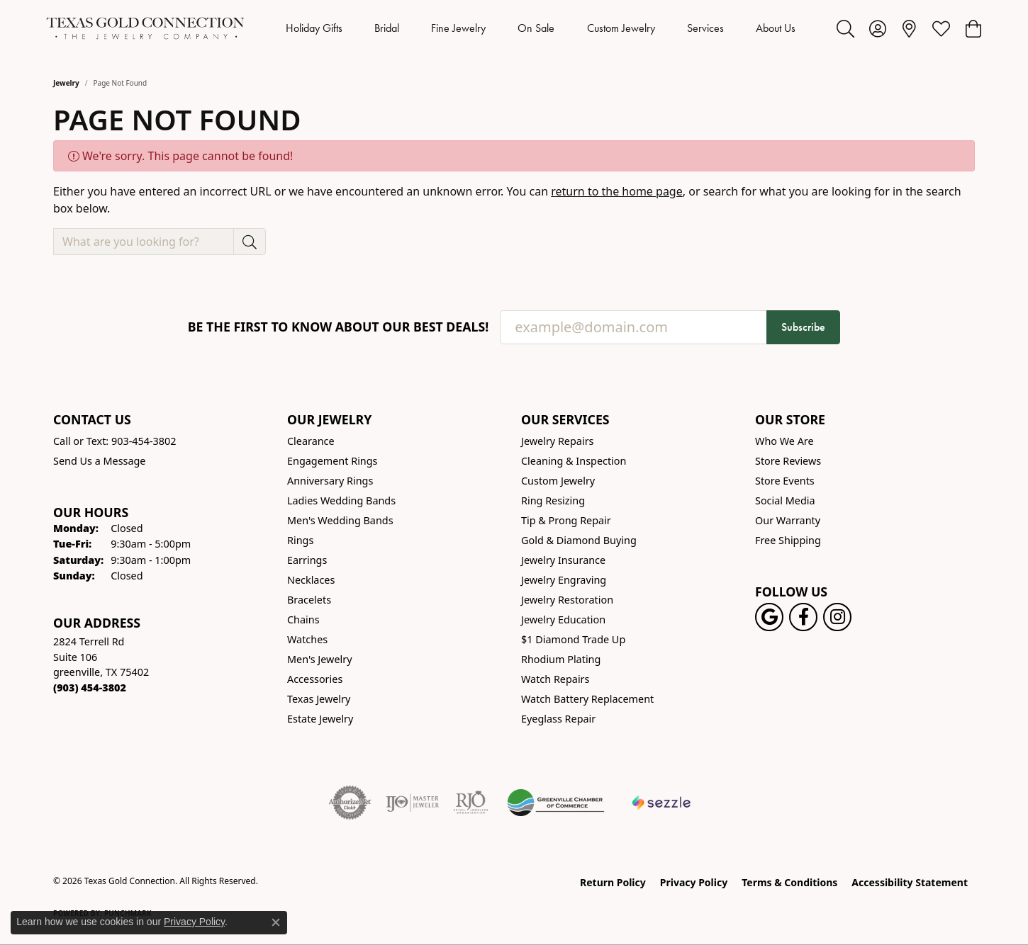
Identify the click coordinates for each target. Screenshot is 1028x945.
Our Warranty (787, 520)
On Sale (536, 28)
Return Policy (613, 882)
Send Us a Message (99, 461)
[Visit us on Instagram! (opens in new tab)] (837, 617)
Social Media (785, 500)
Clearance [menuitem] (311, 441)
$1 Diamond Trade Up (573, 639)
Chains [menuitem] (303, 619)
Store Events (785, 480)
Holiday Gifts (314, 28)
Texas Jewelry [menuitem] (318, 699)
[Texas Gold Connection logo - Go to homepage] (145, 28)
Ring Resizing (553, 500)
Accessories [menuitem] (314, 679)
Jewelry (66, 83)
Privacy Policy (693, 882)
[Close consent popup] (276, 922)
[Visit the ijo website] (412, 802)
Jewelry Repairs (557, 441)
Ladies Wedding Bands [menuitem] (341, 500)
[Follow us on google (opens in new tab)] (769, 617)
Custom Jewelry (621, 28)
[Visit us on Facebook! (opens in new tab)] (803, 617)
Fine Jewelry (458, 28)
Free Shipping (788, 540)
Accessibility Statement (909, 882)
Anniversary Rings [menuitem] (330, 480)
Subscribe (803, 327)
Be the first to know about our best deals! (338, 326)
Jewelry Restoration (567, 599)
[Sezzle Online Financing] (661, 802)
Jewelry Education (563, 619)
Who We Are (784, 441)
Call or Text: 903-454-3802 (115, 441)
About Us (775, 28)
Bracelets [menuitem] (309, 599)
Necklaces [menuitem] (311, 580)
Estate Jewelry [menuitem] (320, 718)
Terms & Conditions (789, 882)
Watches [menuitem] (307, 639)
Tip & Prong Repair (566, 520)
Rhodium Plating (560, 659)
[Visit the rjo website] (470, 802)
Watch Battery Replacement (587, 699)
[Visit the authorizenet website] (350, 802)
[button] (845, 28)
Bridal (386, 28)
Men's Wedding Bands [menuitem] (340, 520)
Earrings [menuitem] (307, 560)
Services (705, 28)
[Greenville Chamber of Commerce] (556, 802)
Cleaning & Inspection (573, 461)
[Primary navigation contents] (540, 28)
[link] (909, 28)
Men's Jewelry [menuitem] (319, 659)
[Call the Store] (89, 687)
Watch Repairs (555, 679)
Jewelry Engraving (563, 580)
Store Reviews (788, 461)
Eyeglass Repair (558, 718)
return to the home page (617, 191)
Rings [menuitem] (300, 540)
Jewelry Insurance (563, 560)
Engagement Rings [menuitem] (332, 461)
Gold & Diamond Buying (579, 540)
